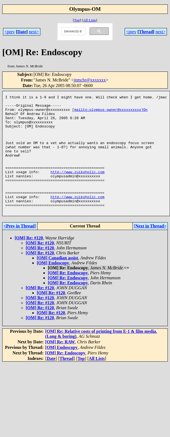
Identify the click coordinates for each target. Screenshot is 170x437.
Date (21, 31)
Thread (146, 31)
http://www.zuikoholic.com (77, 187)
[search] (73, 31)
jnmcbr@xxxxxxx (90, 80)
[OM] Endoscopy (53, 286)
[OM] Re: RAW (60, 365)
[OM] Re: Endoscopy (68, 296)
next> (34, 31)
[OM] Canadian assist (57, 281)
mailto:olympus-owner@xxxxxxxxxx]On (111, 112)
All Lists (89, 20)
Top (77, 20)
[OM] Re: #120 (29, 261)
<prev (9, 31)
